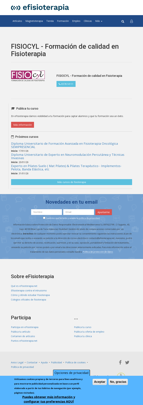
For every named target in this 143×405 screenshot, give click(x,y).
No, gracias (118, 382)
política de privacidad (89, 218)
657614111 (66, 84)
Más (98, 21)
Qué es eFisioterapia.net (24, 286)
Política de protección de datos (98, 251)
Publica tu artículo (20, 331)
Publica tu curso (82, 327)
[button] (132, 21)
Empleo (76, 21)
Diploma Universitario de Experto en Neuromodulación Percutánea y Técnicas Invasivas (67, 156)
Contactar (32, 362)
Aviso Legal (17, 362)
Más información (22, 124)
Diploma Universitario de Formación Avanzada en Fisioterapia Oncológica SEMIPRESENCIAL (64, 145)
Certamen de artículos (23, 336)
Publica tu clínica (83, 336)
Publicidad (56, 362)
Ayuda (44, 362)
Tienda (50, 21)
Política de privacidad (22, 367)
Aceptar (99, 382)
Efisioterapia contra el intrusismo (29, 290)
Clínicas (88, 21)
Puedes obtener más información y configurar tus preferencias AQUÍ (48, 399)
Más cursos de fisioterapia (71, 182)
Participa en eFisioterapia (24, 327)
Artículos (17, 21)
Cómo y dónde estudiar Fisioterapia (30, 295)
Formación (63, 21)
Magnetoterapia (34, 21)
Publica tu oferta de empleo (89, 331)
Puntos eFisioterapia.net (24, 340)
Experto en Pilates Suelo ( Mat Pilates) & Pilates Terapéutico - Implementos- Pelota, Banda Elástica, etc (66, 167)
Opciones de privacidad (71, 373)
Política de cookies (75, 362)
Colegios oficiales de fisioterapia (28, 299)
